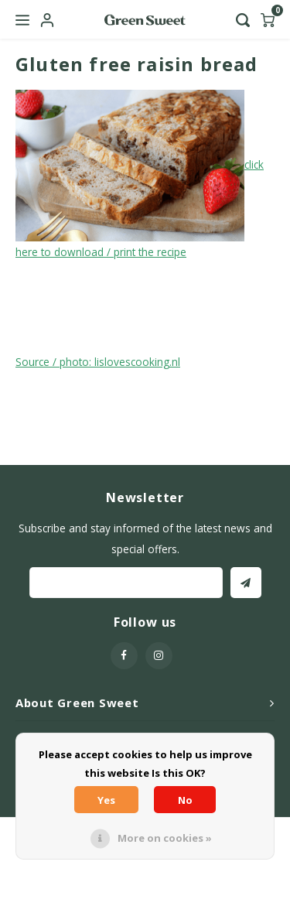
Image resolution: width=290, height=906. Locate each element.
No (185, 800)
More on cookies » (165, 838)
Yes (106, 800)
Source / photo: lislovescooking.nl (97, 361)
